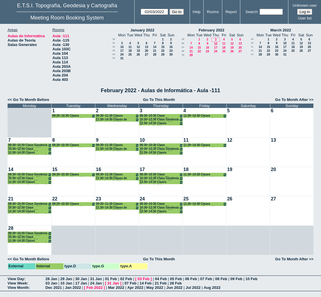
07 (183, 47)
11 (130, 47)
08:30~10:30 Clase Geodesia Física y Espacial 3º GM (30, 145)
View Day (16, 279)
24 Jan (96, 283)
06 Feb (191, 279)
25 (130, 54)
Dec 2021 (53, 287)
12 (138, 47)
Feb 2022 (95, 287)
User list (305, 18)
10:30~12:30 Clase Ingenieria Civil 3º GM (30, 149)
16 (170, 47)
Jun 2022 (174, 287)
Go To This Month (159, 99)
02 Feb (126, 279)
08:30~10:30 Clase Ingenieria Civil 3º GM (161, 116)
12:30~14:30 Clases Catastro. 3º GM (161, 123)
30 (170, 54)
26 (138, 54)
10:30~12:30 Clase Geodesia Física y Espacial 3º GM (161, 120)
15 (162, 47)
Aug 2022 (212, 287)
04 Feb (161, 279)
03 (113, 50)
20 (146, 50)
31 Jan (96, 279)
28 (154, 54)
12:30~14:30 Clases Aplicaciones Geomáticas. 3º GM (30, 153)
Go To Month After (291, 99)
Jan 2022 (73, 287)
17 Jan (81, 283)
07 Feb (206, 279)
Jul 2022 (193, 287)
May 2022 (155, 287)
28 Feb (176, 283)
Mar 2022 (116, 287)
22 (162, 50)
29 (162, 54)
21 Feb (161, 283)
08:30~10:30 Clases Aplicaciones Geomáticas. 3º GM (74, 116)
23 (170, 50)
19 (138, 50)
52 (113, 39)
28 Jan (51, 279)
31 (122, 58)
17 (122, 50)
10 (122, 47)
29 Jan (66, 279)
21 (154, 50)
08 (183, 51)
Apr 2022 (135, 287)
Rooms (213, 12)
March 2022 (280, 30)
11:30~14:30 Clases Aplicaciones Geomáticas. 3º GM (205, 116)
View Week (17, 283)
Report (231, 12)
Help (197, 12)
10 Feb (251, 279)
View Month (18, 287)
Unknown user (305, 5)
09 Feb (236, 279)
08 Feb (221, 279)
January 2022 (142, 30)
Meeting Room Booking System (67, 18)
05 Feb (176, 279)
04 (113, 54)
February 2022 (211, 30)
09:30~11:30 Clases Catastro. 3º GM (117, 116)
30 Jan (81, 279)
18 (130, 50)
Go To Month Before (31, 99)
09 (183, 55)
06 (183, 43)
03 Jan (51, 283)
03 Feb (143, 279)
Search (251, 12)
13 (146, 47)
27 (146, 54)
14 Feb (145, 283)
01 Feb (111, 279)
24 (122, 54)
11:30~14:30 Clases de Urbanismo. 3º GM (117, 120)
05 (113, 58)
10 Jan (66, 283)
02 (113, 46)
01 (113, 43)
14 (154, 47)
